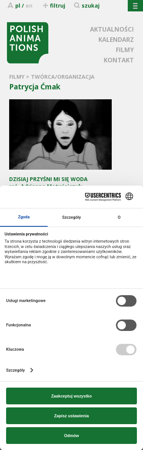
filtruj (54, 5)
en (29, 5)
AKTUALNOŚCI (112, 29)
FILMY (125, 50)
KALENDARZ (116, 39)
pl (17, 5)
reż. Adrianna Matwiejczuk (60, 179)
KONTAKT (119, 60)
